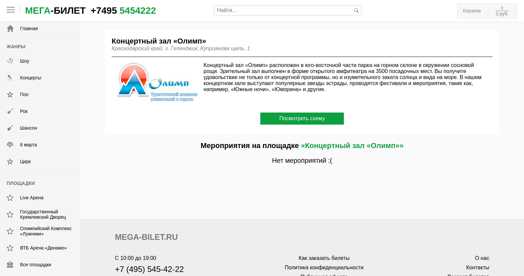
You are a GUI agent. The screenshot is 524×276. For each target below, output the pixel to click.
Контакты (477, 267)
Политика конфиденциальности (324, 267)
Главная (22, 28)
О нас (482, 258)
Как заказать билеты (324, 258)
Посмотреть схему (302, 118)
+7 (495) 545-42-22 (149, 269)
